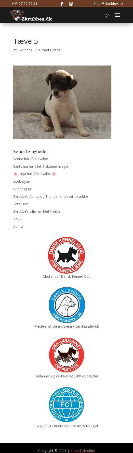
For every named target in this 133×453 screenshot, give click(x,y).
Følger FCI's (44, 425)
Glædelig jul (22, 189)
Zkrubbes (24, 50)
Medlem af (51, 276)
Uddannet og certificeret (54, 376)
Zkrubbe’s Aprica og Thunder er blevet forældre (50, 196)
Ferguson (20, 204)
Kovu (17, 219)
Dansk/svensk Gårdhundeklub (75, 326)
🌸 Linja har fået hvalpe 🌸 (34, 173)
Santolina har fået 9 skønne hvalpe (40, 166)
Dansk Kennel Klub (76, 276)
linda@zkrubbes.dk (108, 3)
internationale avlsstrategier (76, 425)
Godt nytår (21, 181)
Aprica (18, 226)
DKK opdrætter (86, 376)
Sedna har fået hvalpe (30, 158)
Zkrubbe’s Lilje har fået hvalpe (37, 211)
